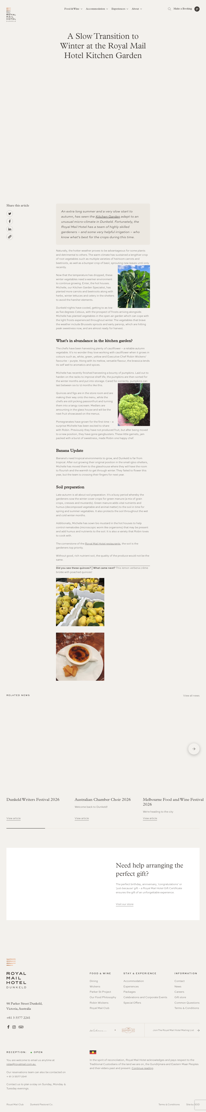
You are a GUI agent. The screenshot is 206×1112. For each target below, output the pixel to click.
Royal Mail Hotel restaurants (102, 543)
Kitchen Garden (108, 216)
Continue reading (142, 1068)
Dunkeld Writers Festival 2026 (33, 800)
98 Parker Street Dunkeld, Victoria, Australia (24, 1006)
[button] (186, 9)
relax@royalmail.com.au (21, 1064)
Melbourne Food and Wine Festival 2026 (173, 802)
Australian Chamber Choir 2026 (103, 800)
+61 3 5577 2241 (18, 1018)
